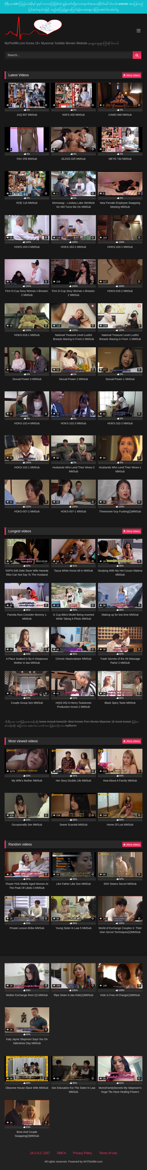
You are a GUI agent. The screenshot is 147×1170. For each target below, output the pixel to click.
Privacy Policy (82, 1153)
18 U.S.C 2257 (40, 1153)
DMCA (61, 1153)
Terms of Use (108, 1153)
